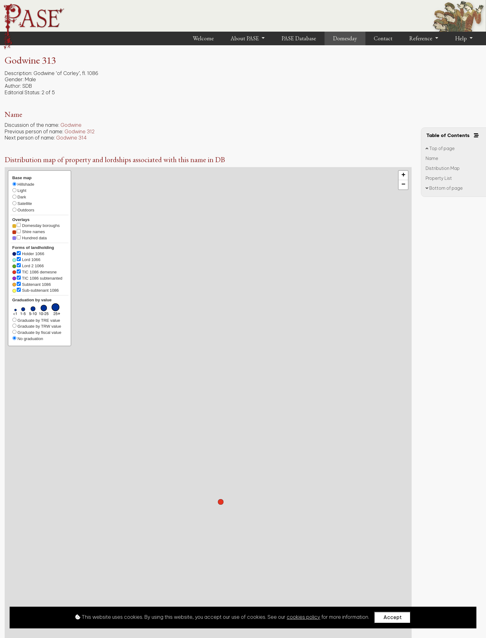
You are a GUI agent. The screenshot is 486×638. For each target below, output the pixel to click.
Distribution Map (443, 168)
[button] (220, 502)
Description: (18, 73)
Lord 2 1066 (28, 265)
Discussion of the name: (32, 125)
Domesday (345, 38)
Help (461, 38)
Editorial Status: (22, 92)
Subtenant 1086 (31, 284)
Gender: (14, 79)
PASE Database (298, 38)
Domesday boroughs (36, 225)
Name (432, 158)
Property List (439, 178)
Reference (421, 38)
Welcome (203, 38)
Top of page (440, 148)
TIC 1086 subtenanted (37, 278)
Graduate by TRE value (36, 320)
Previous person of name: (34, 131)
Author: (13, 86)
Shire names (28, 231)
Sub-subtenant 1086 (35, 290)
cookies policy (303, 617)
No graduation (27, 338)
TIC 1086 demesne (34, 271)
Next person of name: (30, 138)
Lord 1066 (26, 259)
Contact (383, 38)
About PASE (245, 38)
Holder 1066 (28, 253)
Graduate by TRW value (36, 326)
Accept (392, 617)
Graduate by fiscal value (36, 332)
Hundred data (29, 237)
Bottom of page (444, 188)
